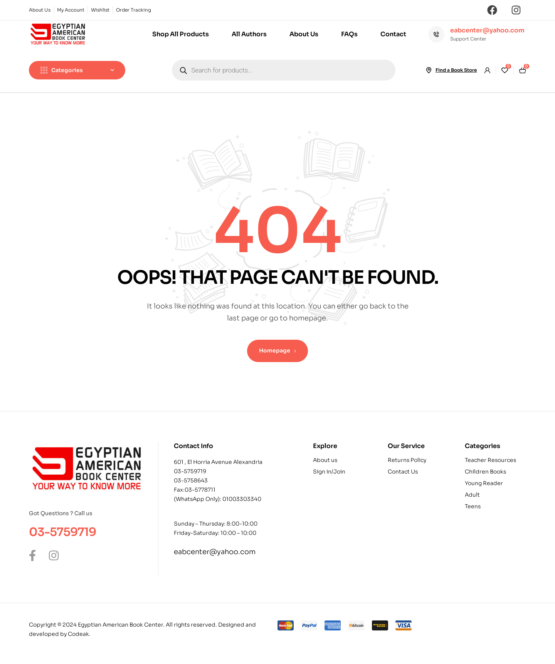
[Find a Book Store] (429, 70)
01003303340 (241, 498)
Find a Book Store (456, 70)
